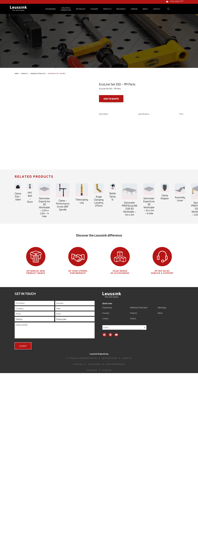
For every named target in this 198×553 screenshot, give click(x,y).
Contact (156, 9)
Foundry (94, 9)
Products (107, 9)
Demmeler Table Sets (38, 73)
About (145, 9)
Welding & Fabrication (139, 307)
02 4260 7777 (127, 358)
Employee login (92, 370)
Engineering (50, 9)
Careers (134, 9)
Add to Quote (111, 98)
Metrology (81, 9)
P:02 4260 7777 (176, 1)
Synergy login (106, 370)
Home (16, 73)
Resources (121, 9)
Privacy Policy (78, 364)
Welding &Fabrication (66, 9)
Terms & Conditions (94, 364)
